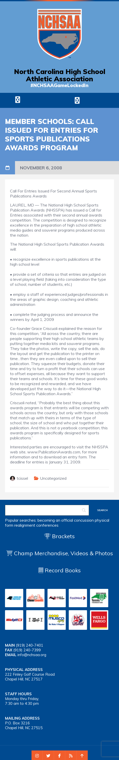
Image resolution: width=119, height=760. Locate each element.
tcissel (22, 478)
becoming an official (55, 520)
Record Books (59, 570)
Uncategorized (53, 478)
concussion (84, 520)
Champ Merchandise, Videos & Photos (63, 553)
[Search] (47, 510)
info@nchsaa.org (32, 654)
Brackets (59, 536)
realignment (24, 525)
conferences (47, 525)
